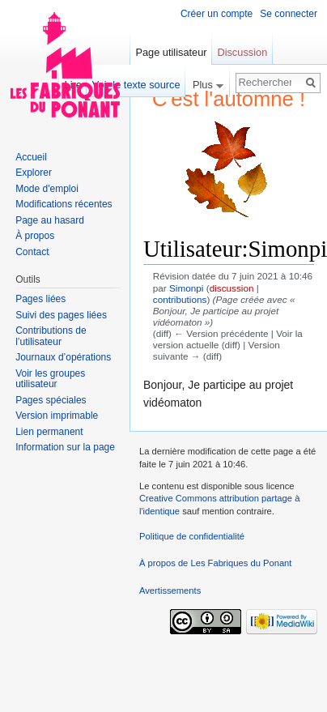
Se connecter (288, 13)
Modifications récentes (63, 204)
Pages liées (40, 299)
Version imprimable (56, 415)
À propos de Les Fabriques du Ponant (215, 563)
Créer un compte (216, 13)
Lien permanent (49, 431)
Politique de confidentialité (191, 536)
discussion (232, 288)
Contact (32, 252)
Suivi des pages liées (61, 315)
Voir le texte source (136, 85)
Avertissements (170, 590)
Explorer (33, 172)
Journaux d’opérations (63, 357)
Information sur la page (65, 447)
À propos (34, 235)
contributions (180, 299)
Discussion (242, 52)
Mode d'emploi (47, 188)
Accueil (31, 157)
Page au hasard (49, 220)
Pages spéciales (50, 400)
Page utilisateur (170, 52)
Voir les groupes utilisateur (50, 379)
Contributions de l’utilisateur (50, 336)
